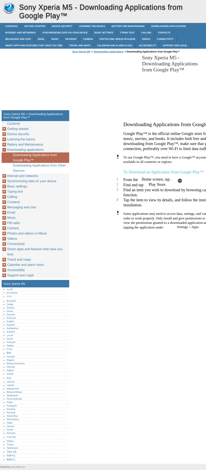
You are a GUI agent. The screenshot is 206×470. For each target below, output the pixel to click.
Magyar (10, 360)
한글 (9, 378)
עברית (9, 349)
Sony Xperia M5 (9, 8)
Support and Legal (175, 45)
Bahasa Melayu (14, 392)
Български (12, 292)
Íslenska (11, 367)
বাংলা (9, 296)
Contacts (164, 32)
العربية (9, 289)
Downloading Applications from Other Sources (39, 168)
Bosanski (11, 301)
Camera (88, 39)
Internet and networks (20, 32)
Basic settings (103, 32)
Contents (11, 26)
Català (10, 304)
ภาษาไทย (11, 437)
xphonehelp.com (18, 467)
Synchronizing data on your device (65, 32)
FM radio (70, 39)
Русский (11, 412)
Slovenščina (13, 419)
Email (41, 39)
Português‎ (12, 405)
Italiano (10, 370)
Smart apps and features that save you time (33, 45)
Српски (10, 426)
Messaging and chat (18, 39)
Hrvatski (11, 356)
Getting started (34, 26)
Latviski (10, 385)
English (10, 321)
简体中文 (11, 455)
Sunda (10, 429)
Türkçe (10, 444)
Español (11, 325)
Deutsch (11, 314)
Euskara (11, 331)
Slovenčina (12, 416)
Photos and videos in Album (117, 39)
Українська (12, 448)
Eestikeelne (12, 328)
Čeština (10, 307)
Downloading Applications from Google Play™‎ (35, 157)
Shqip (9, 423)
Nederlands (12, 395)
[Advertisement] (105, 83)
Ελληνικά (11, 318)
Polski (10, 402)
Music (55, 39)
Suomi (10, 338)
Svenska (11, 433)
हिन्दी (9, 353)
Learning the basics (92, 26)
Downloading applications (168, 26)
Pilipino (10, 441)
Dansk (10, 311)
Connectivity (165, 39)
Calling (146, 32)
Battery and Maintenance (128, 26)
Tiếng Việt (11, 451)
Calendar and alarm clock (114, 45)
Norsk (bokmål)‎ (14, 399)
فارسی (10, 335)
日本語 (10, 374)
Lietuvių (10, 382)
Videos (146, 39)
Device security (62, 26)
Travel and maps (79, 45)
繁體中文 (11, 459)
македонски (13, 388)
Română (11, 409)
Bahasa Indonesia (16, 363)
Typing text (127, 32)
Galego (10, 345)
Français (11, 342)
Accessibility (147, 45)
